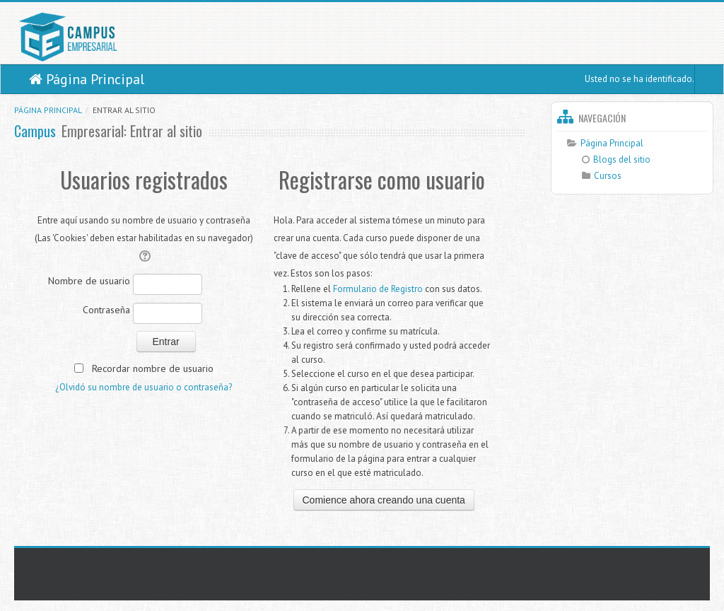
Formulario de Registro (378, 289)
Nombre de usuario (89, 280)
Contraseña (106, 309)
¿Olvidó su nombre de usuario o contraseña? (143, 387)
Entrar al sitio (124, 110)
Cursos (607, 176)
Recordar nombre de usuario (153, 368)
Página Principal (86, 79)
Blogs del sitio (616, 159)
